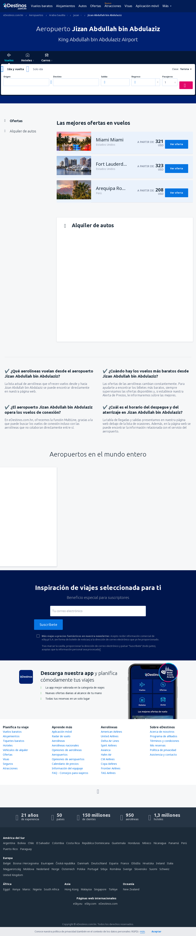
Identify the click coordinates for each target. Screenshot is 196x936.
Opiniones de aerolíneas (67, 750)
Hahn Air (106, 754)
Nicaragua (160, 843)
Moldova (28, 869)
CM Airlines (108, 759)
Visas (128, 6)
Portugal (92, 869)
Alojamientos (65, 6)
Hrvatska (148, 863)
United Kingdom (13, 875)
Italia (170, 863)
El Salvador (43, 843)
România (115, 869)
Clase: (175, 69)
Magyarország (12, 869)
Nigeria (37, 889)
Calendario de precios (65, 764)
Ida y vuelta (15, 69)
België (7, 863)
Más (166, 6)
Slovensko (140, 869)
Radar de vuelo (61, 736)
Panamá (173, 843)
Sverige (127, 869)
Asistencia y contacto (163, 754)
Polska (81, 869)
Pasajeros (167, 76)
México (146, 843)
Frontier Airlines (110, 768)
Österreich (68, 869)
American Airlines (111, 731)
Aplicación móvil (147, 6)
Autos (82, 6)
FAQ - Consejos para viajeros (70, 773)
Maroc (26, 889)
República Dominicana (95, 843)
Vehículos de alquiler (15, 750)
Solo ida (38, 69)
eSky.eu (77, 903)
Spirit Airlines (109, 745)
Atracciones (113, 6)
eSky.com (90, 903)
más (142, 931)
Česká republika (65, 863)
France (125, 863)
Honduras (134, 843)
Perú (184, 843)
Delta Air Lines (110, 741)
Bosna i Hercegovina (26, 863)
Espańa (113, 863)
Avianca (105, 750)
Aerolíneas (58, 741)
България (47, 863)
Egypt (6, 889)
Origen (7, 76)
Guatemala (119, 843)
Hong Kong (71, 889)
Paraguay (26, 849)
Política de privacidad (163, 750)
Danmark (83, 863)
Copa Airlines (109, 764)
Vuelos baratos (42, 6)
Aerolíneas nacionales (65, 745)
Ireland (160, 863)
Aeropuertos (60, 754)
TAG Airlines (108, 773)
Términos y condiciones (164, 741)
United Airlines (109, 736)
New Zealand (131, 889)
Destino (57, 76)
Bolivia (21, 843)
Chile (31, 843)
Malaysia (86, 889)
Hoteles (8, 745)
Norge (55, 869)
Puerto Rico (10, 849)
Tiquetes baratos (13, 741)
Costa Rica (73, 843)
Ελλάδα (135, 863)
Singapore (100, 889)
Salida (104, 76)
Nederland (42, 869)
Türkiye (113, 889)
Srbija (103, 869)
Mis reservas (158, 745)
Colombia (58, 843)
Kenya (16, 889)
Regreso (135, 76)
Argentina (9, 843)
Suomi (153, 869)
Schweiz (164, 869)
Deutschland (99, 863)
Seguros (8, 764)
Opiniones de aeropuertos (68, 759)
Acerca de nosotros (162, 731)
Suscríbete (48, 624)
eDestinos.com (108, 903)
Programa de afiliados (163, 736)
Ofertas (95, 6)
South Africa (51, 889)
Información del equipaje (67, 768)
